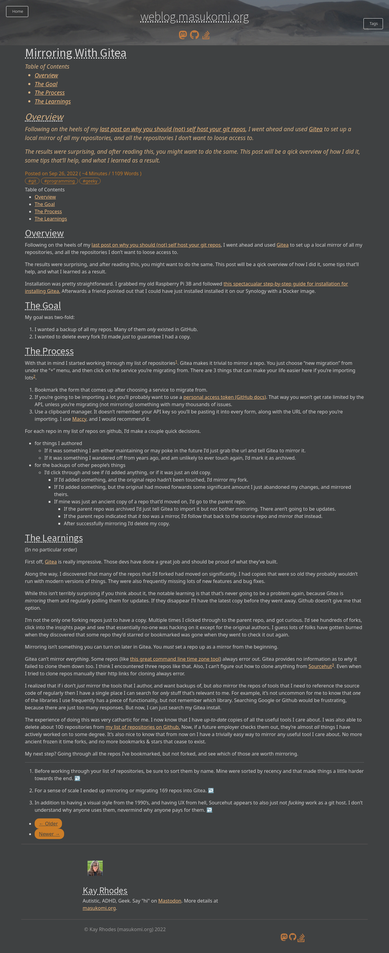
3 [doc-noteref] (333, 664)
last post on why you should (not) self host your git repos (172, 129)
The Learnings (53, 101)
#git (32, 181)
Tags (373, 23)
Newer (49, 834)
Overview (46, 75)
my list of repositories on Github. (142, 727)
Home (17, 11)
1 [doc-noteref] (176, 361)
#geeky (90, 181)
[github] (194, 34)
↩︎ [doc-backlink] (77, 778)
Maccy (79, 419)
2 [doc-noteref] (34, 376)
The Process (50, 92)
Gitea (315, 129)
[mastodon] (183, 34)
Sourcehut (320, 666)
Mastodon (169, 900)
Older (48, 823)
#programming (59, 181)
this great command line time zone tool (175, 659)
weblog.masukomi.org (194, 16)
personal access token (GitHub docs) (224, 397)
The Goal (46, 84)
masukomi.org (99, 908)
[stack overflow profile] (206, 34)
